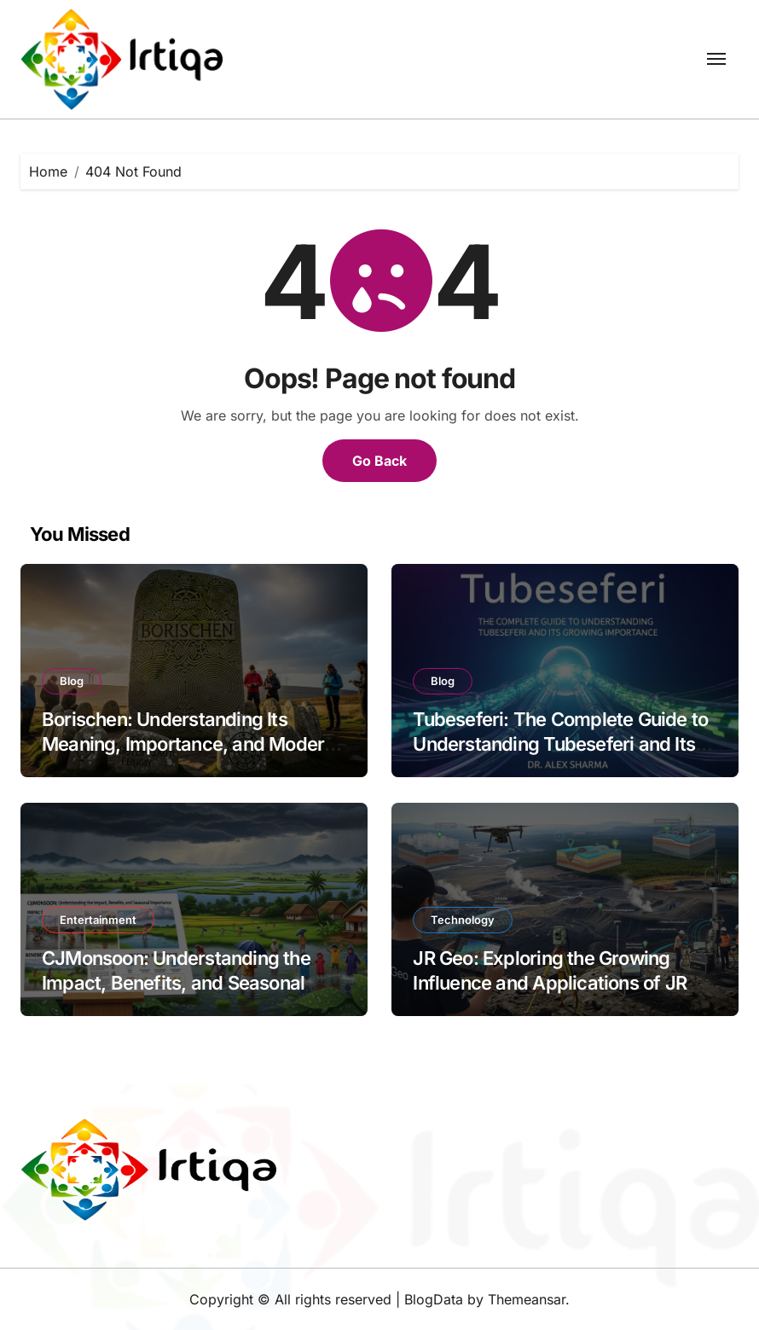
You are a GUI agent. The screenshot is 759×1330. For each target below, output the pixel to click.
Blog (72, 681)
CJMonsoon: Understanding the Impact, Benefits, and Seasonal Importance (176, 982)
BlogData (433, 1299)
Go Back (379, 460)
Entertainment (98, 919)
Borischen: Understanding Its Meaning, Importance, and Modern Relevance (188, 743)
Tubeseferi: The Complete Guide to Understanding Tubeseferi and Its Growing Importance (560, 743)
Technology (463, 919)
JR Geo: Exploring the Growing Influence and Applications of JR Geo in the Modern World (550, 982)
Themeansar (526, 1299)
